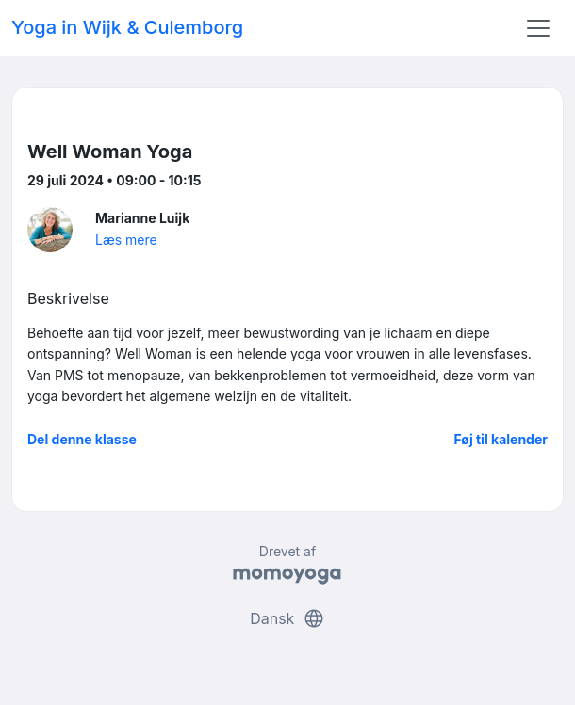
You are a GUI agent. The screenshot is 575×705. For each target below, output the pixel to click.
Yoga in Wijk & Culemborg (127, 27)
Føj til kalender (500, 439)
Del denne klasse (82, 439)
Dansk (287, 618)
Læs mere (126, 240)
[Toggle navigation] (538, 28)
